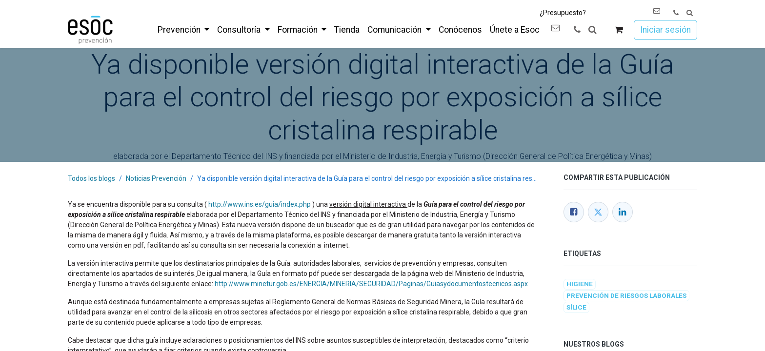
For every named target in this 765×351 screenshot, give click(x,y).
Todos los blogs (91, 178)
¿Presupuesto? (563, 13)
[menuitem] (183, 30)
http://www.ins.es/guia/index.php (259, 204)
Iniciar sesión (665, 30)
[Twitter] (598, 212)
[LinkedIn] (622, 212)
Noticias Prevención (156, 178)
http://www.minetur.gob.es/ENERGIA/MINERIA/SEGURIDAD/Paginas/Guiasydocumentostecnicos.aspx (371, 284)
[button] (690, 13)
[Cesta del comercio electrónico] (619, 30)
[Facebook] (574, 212)
